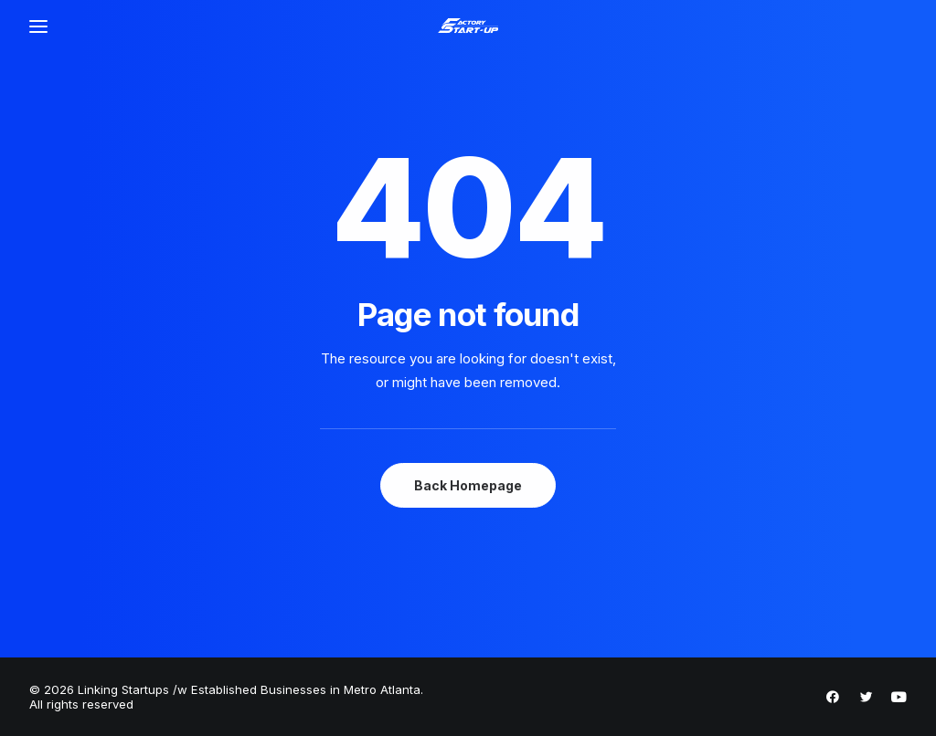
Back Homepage (468, 485)
